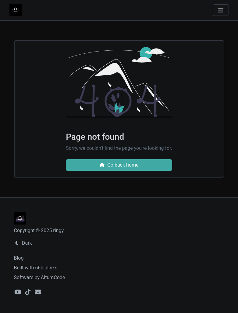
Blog (19, 258)
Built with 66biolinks (36, 268)
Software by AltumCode (39, 277)
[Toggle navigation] (221, 10)
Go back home (118, 165)
